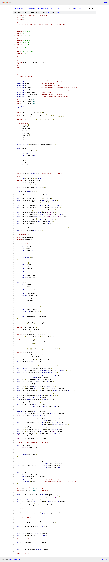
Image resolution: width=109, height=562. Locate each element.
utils (63, 8)
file (47, 12)
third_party (27, 8)
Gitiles (10, 559)
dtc (68, 8)
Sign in (105, 2)
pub (54, 8)
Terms (19, 559)
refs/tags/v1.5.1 (80, 8)
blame (57, 12)
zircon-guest (17, 8)
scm (58, 8)
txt (102, 559)
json (106, 559)
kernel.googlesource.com (42, 8)
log (52, 12)
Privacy (15, 559)
